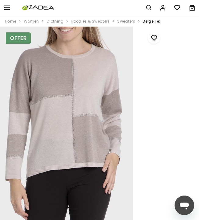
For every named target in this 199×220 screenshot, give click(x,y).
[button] (192, 8)
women (31, 21)
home (10, 21)
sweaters (126, 21)
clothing (54, 21)
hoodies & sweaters (90, 21)
